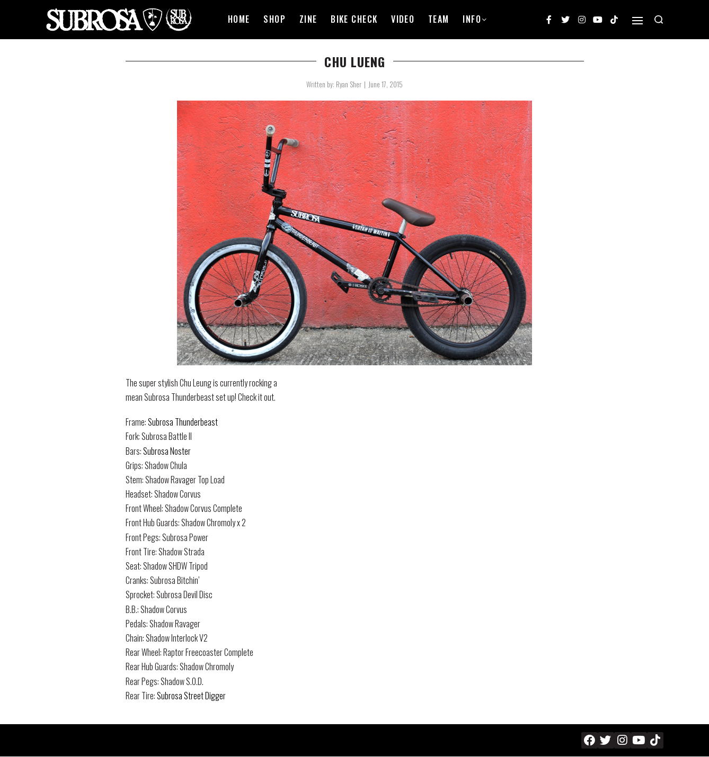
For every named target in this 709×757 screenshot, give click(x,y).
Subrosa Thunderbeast (183, 422)
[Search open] (658, 19)
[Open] (637, 20)
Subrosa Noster (167, 451)
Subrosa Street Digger (191, 695)
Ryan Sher (348, 84)
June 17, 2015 (385, 84)
